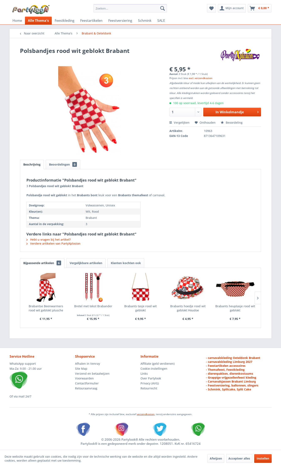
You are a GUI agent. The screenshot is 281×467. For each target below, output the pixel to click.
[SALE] (161, 20)
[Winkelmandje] (259, 8)
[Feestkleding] (64, 20)
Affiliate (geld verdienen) (157, 364)
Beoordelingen (63, 164)
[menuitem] (130, 8)
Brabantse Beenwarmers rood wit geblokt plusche (46, 308)
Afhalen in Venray (87, 364)
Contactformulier (87, 383)
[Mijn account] (232, 8)
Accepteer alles (239, 458)
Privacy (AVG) (149, 383)
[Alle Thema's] (38, 20)
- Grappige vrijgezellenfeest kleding (231, 377)
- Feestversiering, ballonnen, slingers (232, 385)
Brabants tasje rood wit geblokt (140, 308)
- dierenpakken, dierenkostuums (229, 374)
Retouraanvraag (86, 388)
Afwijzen (216, 458)
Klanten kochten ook (126, 263)
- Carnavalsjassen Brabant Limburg (231, 381)
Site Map (81, 369)
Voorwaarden (84, 378)
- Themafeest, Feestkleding (225, 370)
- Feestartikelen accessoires (225, 366)
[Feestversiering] (120, 20)
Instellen (263, 458)
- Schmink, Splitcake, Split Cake (228, 389)
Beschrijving (32, 164)
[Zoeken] (162, 8)
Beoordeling (232, 122)
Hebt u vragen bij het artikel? (48, 239)
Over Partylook (150, 378)
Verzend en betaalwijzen (92, 374)
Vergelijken (179, 122)
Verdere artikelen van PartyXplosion (53, 243)
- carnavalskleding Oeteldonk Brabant (233, 358)
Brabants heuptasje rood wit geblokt (235, 308)
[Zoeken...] (130, 8)
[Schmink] (144, 20)
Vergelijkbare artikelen (86, 263)
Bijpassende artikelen (42, 263)
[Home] (17, 20)
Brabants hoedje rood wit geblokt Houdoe (188, 308)
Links (144, 374)
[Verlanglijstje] (211, 8)
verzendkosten (146, 414)
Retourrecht (148, 388)
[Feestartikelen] (91, 20)
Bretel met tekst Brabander (93, 306)
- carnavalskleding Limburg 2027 (229, 362)
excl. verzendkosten (200, 78)
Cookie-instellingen (153, 369)
